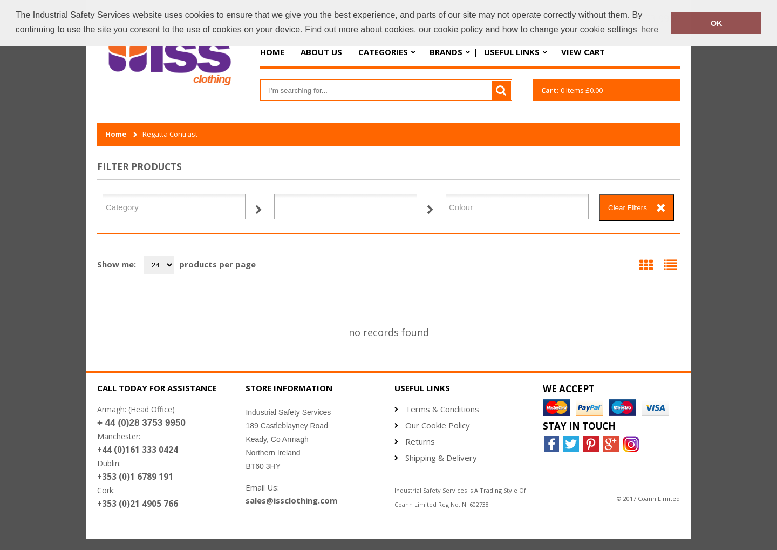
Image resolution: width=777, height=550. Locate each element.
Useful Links (512, 51)
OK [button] (717, 23)
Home (272, 51)
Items (572, 90)
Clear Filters (627, 208)
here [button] (649, 29)
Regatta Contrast (169, 134)
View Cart (583, 51)
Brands (446, 51)
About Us (321, 51)
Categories (383, 51)
